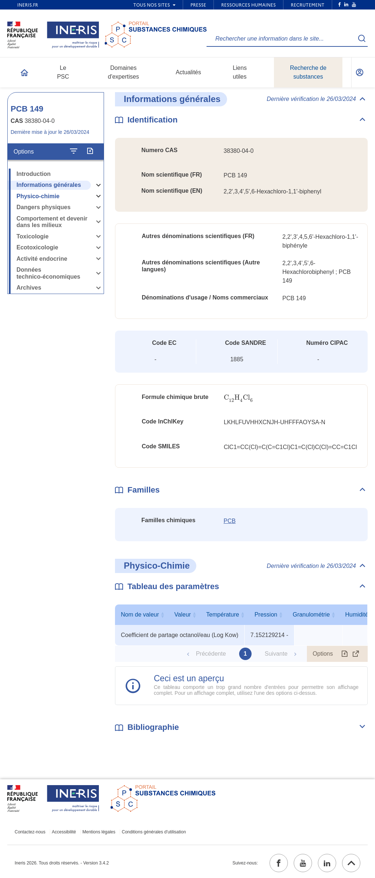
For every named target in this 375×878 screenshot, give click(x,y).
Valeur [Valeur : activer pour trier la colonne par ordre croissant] (267, 614)
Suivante (276, 654)
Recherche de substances (308, 72)
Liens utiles (239, 72)
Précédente (211, 654)
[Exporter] (90, 151)
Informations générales (48, 185)
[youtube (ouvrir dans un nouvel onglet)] (303, 863)
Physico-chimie (37, 196)
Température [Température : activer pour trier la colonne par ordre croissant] (316, 614)
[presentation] (238, 398)
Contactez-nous (30, 831)
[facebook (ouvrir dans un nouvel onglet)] (279, 863)
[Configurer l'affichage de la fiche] (73, 151)
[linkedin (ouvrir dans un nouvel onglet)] (327, 863)
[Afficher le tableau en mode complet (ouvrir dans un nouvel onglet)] (356, 654)
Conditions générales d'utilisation (154, 831)
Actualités (188, 72)
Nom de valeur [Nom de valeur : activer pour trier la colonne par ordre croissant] (178, 614)
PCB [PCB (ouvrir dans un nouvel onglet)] (230, 521)
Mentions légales (98, 831)
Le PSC (63, 72)
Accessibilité (64, 831)
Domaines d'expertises (123, 72)
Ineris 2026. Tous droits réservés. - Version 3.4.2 (62, 863)
